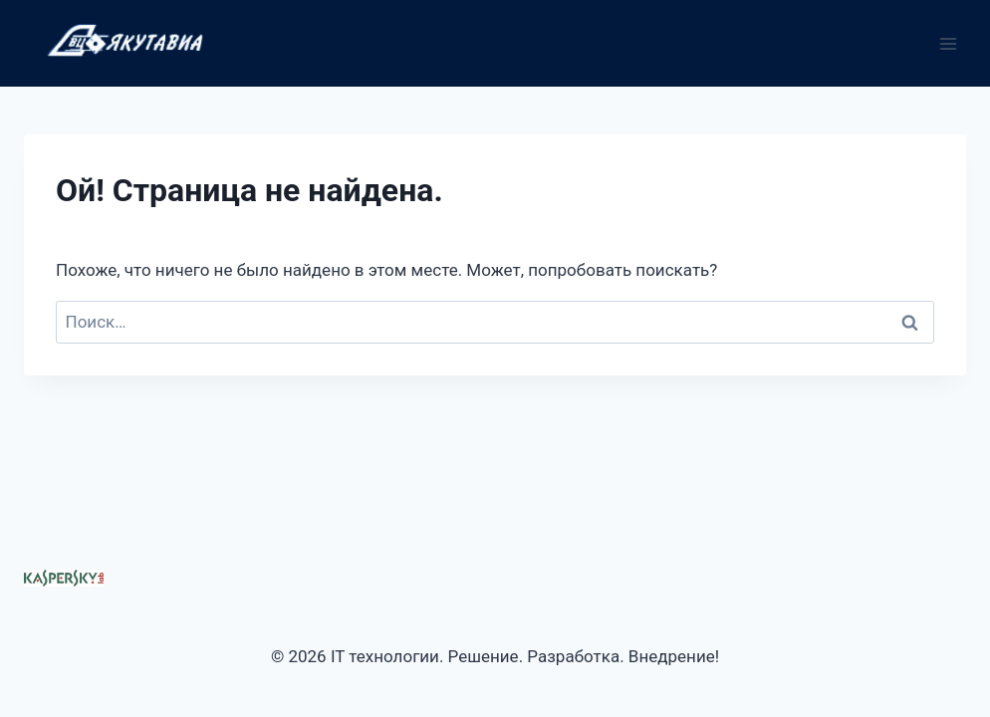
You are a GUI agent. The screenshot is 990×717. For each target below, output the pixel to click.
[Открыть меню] (947, 43)
